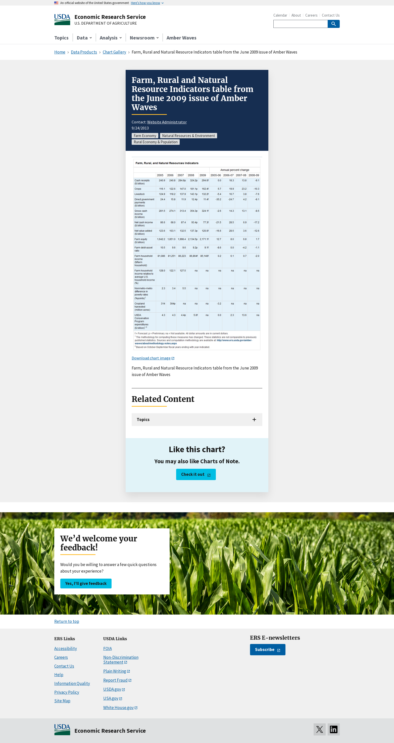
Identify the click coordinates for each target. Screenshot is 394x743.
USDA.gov (112, 689)
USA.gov (110, 698)
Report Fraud (115, 680)
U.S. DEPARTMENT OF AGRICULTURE (105, 23)
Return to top (66, 621)
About (296, 15)
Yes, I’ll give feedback (86, 583)
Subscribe (264, 649)
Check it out (193, 474)
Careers (311, 15)
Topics (61, 37)
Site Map (62, 701)
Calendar (280, 15)
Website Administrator (167, 121)
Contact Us (331, 15)
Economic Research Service (110, 16)
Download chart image (151, 357)
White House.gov (118, 707)
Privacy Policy (66, 692)
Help (58, 674)
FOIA (107, 648)
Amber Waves (181, 37)
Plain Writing (114, 671)
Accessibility (65, 648)
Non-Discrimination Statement (120, 660)
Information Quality (72, 683)
